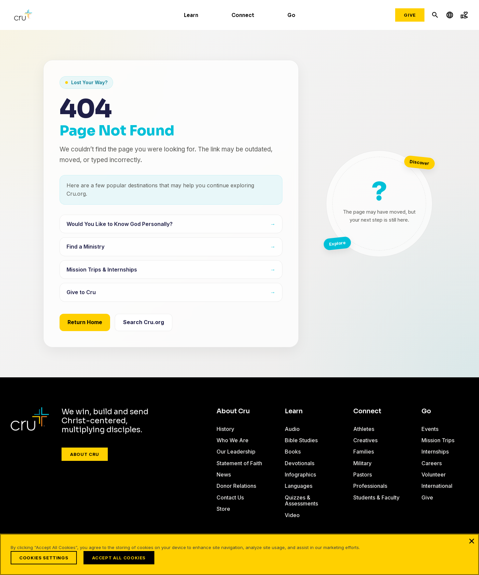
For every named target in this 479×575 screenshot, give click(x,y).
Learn (191, 15)
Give (410, 15)
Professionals (370, 485)
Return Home (85, 322)
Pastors (362, 474)
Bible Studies (301, 440)
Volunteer (433, 474)
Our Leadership (236, 451)
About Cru (84, 454)
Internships (435, 451)
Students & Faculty (376, 497)
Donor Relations (236, 485)
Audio (292, 429)
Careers (431, 463)
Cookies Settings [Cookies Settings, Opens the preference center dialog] (43, 557)
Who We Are (232, 440)
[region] (239, 554)
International (436, 485)
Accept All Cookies (119, 557)
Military (362, 463)
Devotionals (299, 463)
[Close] (471, 541)
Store (223, 508)
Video (292, 515)
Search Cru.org (143, 322)
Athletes (363, 429)
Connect (243, 15)
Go (291, 15)
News (224, 474)
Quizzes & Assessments (301, 500)
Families (363, 451)
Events (429, 429)
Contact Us (230, 497)
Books (293, 451)
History (225, 429)
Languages (298, 485)
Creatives (365, 440)
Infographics (300, 474)
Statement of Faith (239, 463)
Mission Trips (437, 440)
